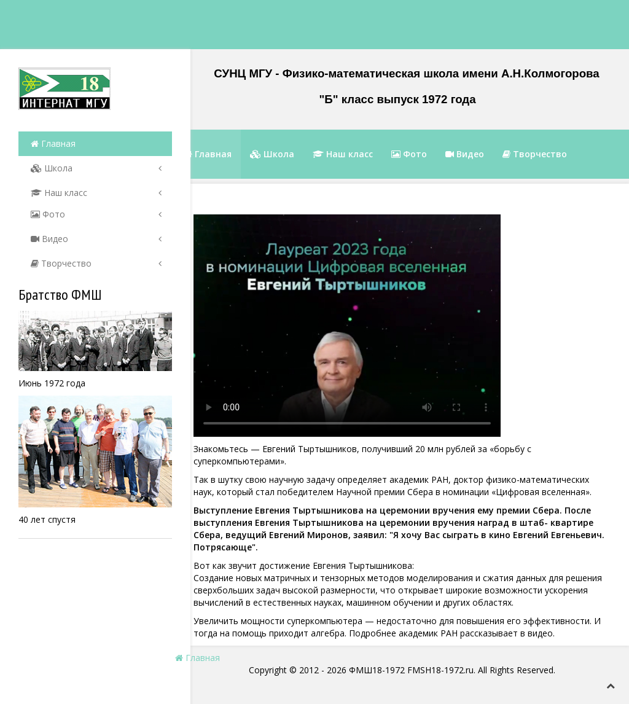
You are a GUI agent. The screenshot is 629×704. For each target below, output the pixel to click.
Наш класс (59, 192)
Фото (48, 214)
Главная (53, 143)
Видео (49, 238)
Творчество (61, 263)
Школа (51, 168)
